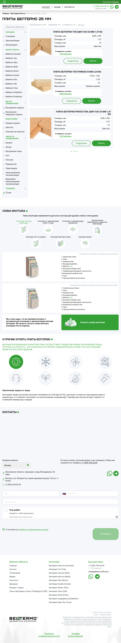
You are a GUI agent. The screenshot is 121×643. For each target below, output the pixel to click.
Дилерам (13, 584)
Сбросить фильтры (15, 27)
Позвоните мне (101, 8)
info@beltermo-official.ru (98, 572)
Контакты (69, 7)
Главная (13, 565)
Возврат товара (16, 588)
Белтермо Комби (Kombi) (60, 584)
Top (71, 266)
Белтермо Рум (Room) (58, 580)
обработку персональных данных (33, 529)
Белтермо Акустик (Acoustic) (61, 565)
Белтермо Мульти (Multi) (60, 576)
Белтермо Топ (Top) (57, 569)
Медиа (12, 576)
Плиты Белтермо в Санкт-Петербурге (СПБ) (28, 591)
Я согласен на (25, 529)
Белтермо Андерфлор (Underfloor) (63, 599)
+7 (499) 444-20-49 (101, 6)
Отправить (105, 534)
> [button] (76, 151)
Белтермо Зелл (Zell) (58, 591)
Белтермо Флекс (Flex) (59, 588)
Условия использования (75, 634)
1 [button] (74, 151)
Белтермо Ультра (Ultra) (59, 573)
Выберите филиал (10, 460)
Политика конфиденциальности (49, 634)
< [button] (71, 151)
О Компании (14, 573)
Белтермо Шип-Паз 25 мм (60, 602)
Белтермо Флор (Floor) (59, 595)
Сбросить (81, 25)
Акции (57, 7)
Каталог (46, 7)
